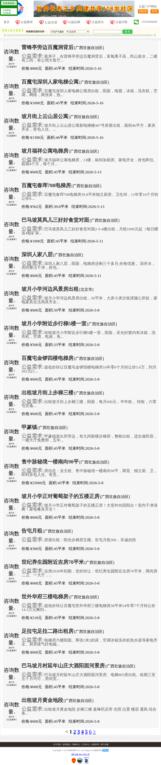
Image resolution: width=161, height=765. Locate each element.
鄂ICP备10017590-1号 (80, 754)
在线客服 (6, 10)
